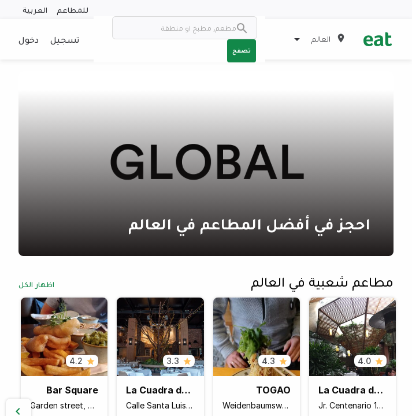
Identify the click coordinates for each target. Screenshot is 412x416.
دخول (28, 39)
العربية (35, 9)
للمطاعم (72, 9)
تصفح (241, 50)
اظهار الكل (36, 284)
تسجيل (64, 39)
